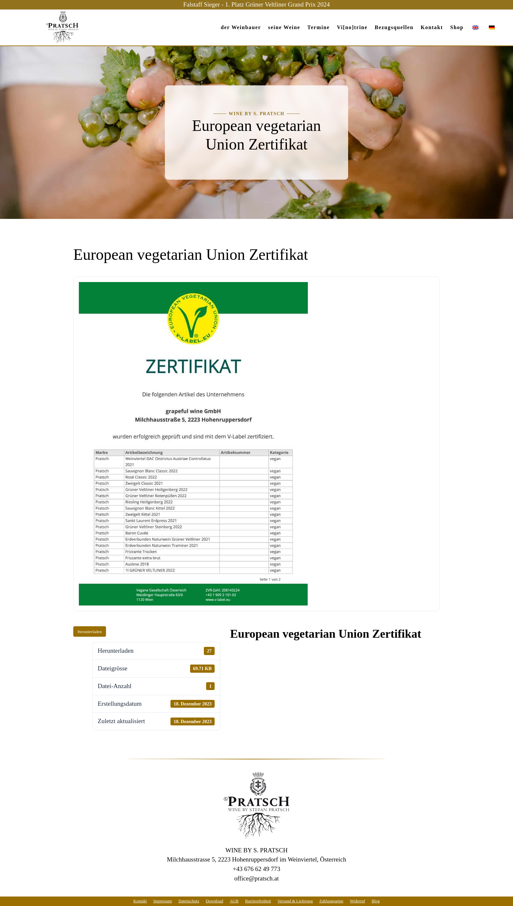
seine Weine (284, 27)
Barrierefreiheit (258, 901)
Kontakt (432, 27)
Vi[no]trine (352, 27)
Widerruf (357, 901)
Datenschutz (189, 901)
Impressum (162, 901)
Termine (318, 27)
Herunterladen (90, 631)
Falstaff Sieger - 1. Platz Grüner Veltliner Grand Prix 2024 (256, 4)
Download (214, 901)
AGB (234, 901)
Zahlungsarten (331, 901)
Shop (457, 27)
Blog (376, 901)
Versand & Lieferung (295, 901)
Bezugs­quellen (394, 27)
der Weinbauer (241, 27)
